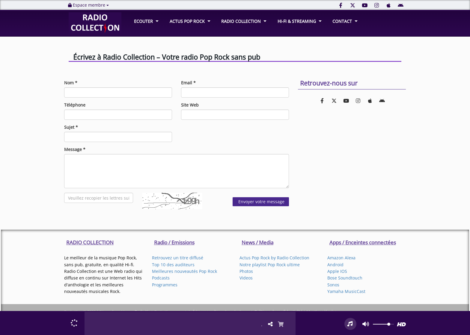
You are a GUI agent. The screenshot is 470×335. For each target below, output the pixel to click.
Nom (70, 83)
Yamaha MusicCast (346, 291)
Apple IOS (337, 271)
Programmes (164, 285)
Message (74, 149)
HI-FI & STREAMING (297, 21)
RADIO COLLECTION (241, 21)
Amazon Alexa (341, 258)
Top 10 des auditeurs (173, 264)
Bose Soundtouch (344, 278)
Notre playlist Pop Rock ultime (269, 264)
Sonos (333, 285)
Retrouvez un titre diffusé (177, 258)
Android (335, 264)
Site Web (190, 105)
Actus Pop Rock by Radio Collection (274, 258)
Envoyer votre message (260, 201)
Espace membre (88, 5)
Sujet (71, 127)
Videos (246, 278)
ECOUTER (143, 21)
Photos (246, 271)
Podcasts (161, 278)
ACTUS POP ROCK (187, 21)
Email (188, 83)
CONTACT (342, 21)
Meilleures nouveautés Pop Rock (184, 271)
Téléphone (74, 105)
